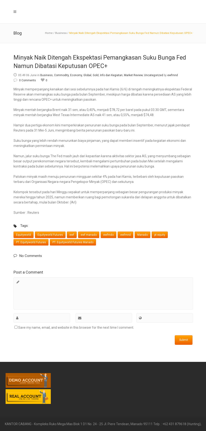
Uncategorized (153, 75)
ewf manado (89, 234)
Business (61, 33)
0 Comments (25, 80)
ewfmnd (172, 75)
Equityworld (23, 234)
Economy (76, 75)
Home (49, 33)
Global (87, 75)
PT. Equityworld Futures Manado (72, 242)
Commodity (61, 75)
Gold (96, 75)
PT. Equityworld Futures (31, 242)
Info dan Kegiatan (111, 75)
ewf (71, 234)
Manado (142, 234)
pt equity (159, 234)
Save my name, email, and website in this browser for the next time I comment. (76, 327)
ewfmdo (108, 234)
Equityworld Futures (50, 234)
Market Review (133, 75)
